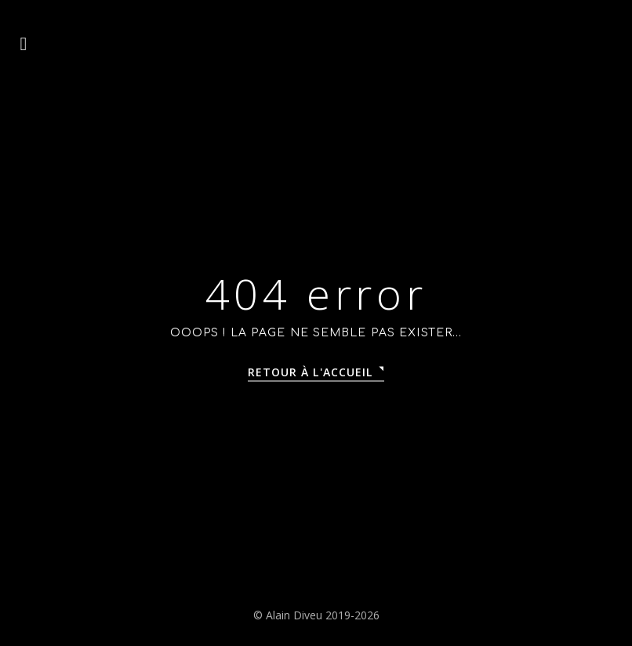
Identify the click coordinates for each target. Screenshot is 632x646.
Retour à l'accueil (310, 372)
